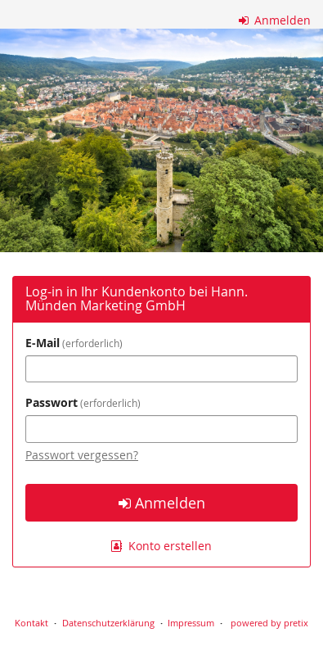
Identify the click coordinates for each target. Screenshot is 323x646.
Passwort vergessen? (81, 455)
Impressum (191, 623)
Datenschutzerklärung (108, 623)
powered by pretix (269, 623)
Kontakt (31, 623)
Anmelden (275, 20)
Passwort (83, 402)
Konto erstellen (161, 545)
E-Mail (74, 342)
